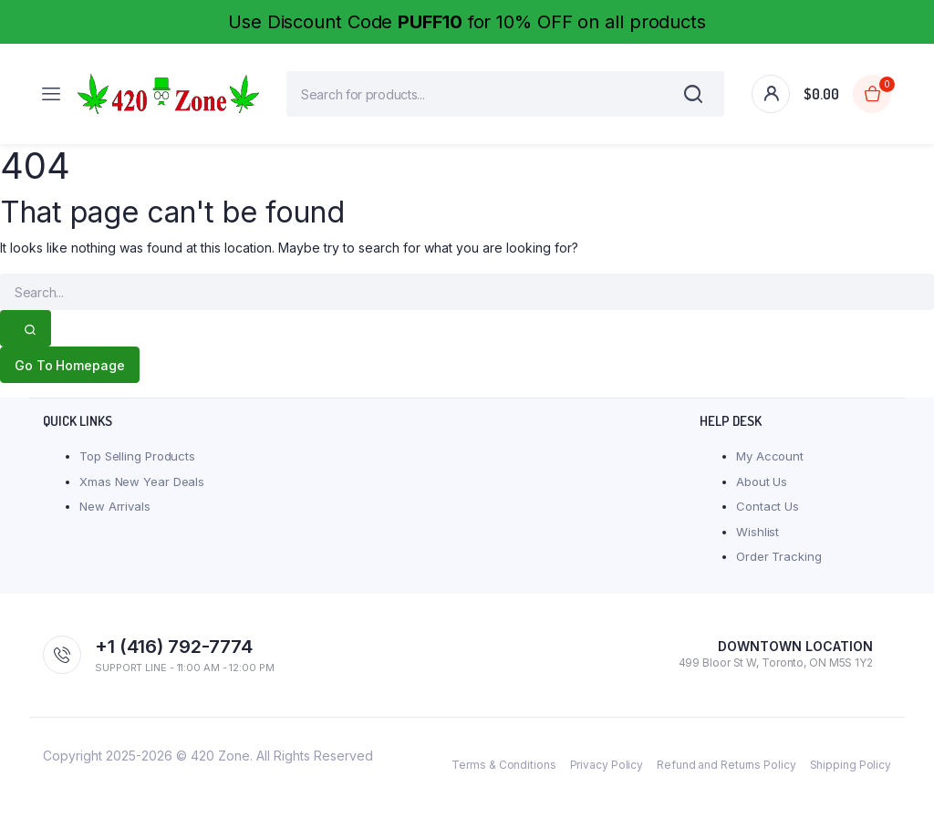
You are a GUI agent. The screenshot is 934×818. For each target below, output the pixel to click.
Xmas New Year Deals (141, 490)
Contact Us (767, 515)
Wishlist (757, 540)
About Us (761, 490)
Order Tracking (779, 565)
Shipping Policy (851, 774)
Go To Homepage (74, 374)
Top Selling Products (137, 465)
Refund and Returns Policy (726, 774)
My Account (770, 465)
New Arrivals (114, 515)
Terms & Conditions (503, 774)
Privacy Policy (607, 774)
